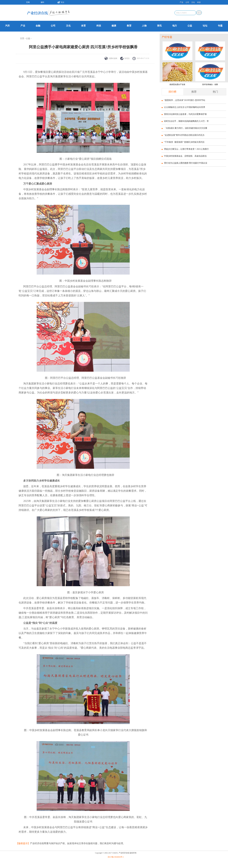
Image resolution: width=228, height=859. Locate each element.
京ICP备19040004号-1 (116, 857)
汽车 (7, 25)
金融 (38, 25)
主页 (22, 38)
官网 (28, 2)
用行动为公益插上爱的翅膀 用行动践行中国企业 (185, 163)
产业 (181, 2)
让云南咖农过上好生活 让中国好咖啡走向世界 (184, 107)
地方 (174, 25)
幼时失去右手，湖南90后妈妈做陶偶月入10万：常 (186, 121)
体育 (83, 25)
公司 (187, 2)
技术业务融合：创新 (210, 84)
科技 (199, 2)
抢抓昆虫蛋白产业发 (177, 84)
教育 (129, 25)
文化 (193, 2)
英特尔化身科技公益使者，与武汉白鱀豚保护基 (185, 114)
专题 (220, 25)
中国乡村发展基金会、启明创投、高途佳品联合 (185, 156)
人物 (144, 25)
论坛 (205, 25)
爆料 (42, 2)
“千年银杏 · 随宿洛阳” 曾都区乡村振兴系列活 (184, 142)
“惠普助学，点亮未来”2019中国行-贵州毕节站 (184, 100)
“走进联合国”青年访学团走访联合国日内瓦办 (184, 135)
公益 (189, 25)
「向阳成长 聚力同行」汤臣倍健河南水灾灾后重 (185, 128)
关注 (59, 2)
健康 (114, 25)
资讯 (159, 25)
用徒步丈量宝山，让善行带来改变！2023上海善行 (186, 149)
